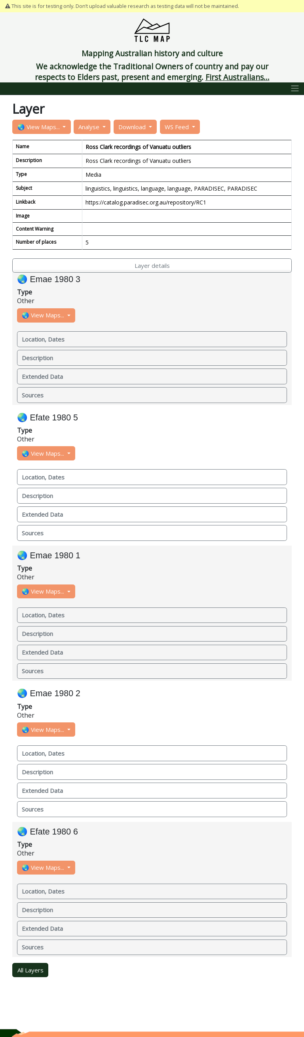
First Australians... (237, 77)
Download (132, 127)
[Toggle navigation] (295, 88)
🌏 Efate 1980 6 (47, 831)
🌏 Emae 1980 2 (48, 693)
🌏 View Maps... (39, 127)
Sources (33, 395)
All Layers (30, 970)
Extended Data (42, 376)
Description (37, 358)
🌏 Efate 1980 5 (47, 417)
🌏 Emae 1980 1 (48, 555)
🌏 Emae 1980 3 (48, 279)
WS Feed (177, 127)
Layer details (152, 265)
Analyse (89, 127)
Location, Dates (43, 339)
